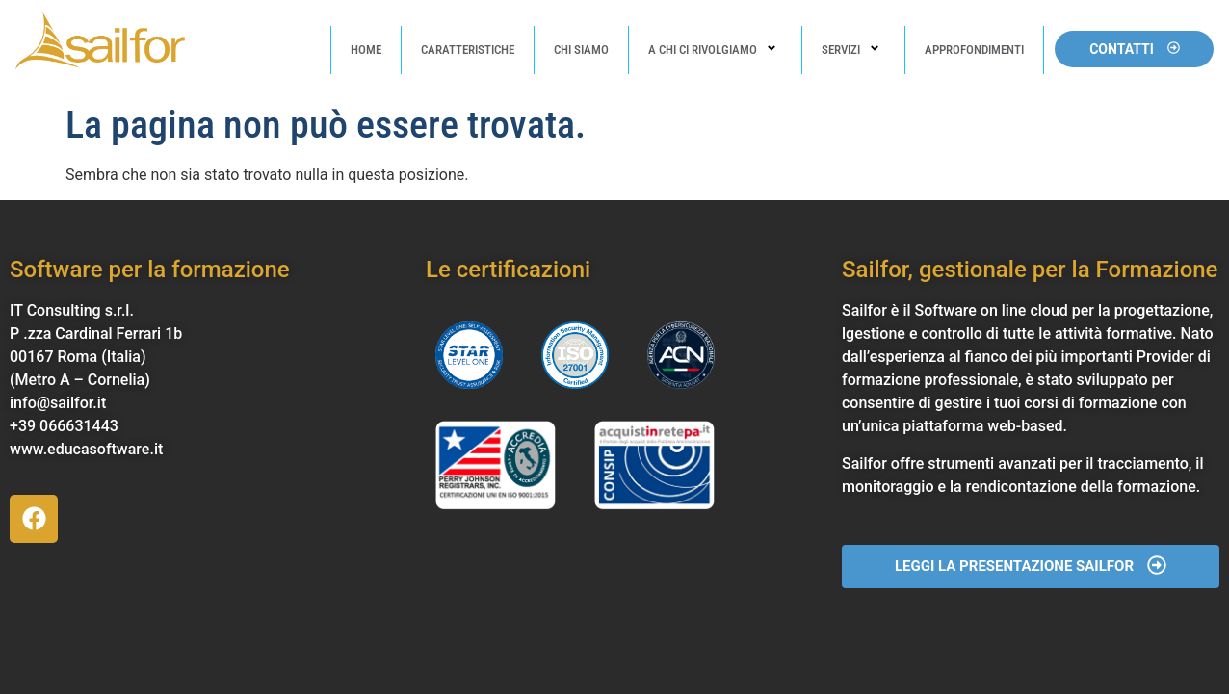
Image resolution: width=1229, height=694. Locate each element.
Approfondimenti (974, 49)
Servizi (853, 50)
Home (366, 49)
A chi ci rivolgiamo (715, 50)
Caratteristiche (467, 49)
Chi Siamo (581, 49)
